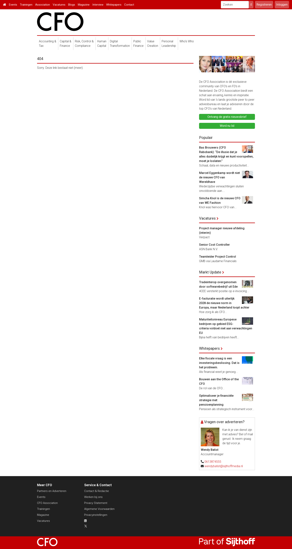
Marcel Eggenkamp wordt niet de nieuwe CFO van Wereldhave (219, 177)
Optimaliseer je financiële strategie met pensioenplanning (216, 400)
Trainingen (26, 4)
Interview (97, 4)
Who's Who (187, 41)
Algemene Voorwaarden (99, 509)
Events (13, 4)
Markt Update (210, 272)
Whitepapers (113, 4)
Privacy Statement (95, 503)
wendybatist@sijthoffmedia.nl (223, 466)
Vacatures (59, 4)
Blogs (71, 4)
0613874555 (212, 461)
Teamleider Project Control (217, 256)
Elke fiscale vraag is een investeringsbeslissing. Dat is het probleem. (219, 363)
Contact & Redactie (96, 491)
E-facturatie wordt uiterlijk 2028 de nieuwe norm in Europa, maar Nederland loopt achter (224, 303)
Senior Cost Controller (214, 244)
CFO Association (47, 503)
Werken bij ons (93, 497)
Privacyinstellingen (95, 515)
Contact (129, 4)
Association (42, 4)
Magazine (84, 4)
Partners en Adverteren (51, 491)
